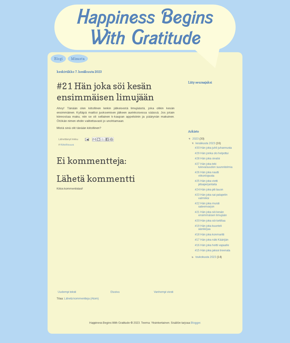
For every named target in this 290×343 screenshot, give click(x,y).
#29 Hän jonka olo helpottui (212, 153)
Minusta (78, 59)
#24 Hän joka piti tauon (209, 189)
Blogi (58, 59)
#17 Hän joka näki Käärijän (211, 239)
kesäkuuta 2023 (206, 143)
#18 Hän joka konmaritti (209, 234)
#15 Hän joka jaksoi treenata (212, 250)
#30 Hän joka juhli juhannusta (213, 147)
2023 (195, 138)
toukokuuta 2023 (206, 257)
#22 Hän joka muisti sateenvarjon (207, 205)
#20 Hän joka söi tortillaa (210, 220)
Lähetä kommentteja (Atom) (81, 298)
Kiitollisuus (67, 144)
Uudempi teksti (67, 292)
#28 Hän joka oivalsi (207, 158)
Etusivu (115, 292)
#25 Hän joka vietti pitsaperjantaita (206, 182)
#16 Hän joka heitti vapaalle (212, 245)
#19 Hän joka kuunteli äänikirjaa (208, 227)
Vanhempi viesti (163, 292)
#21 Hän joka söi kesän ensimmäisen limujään (211, 213)
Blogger (195, 322)
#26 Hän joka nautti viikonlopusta (207, 174)
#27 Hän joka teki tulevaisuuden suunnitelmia (213, 165)
